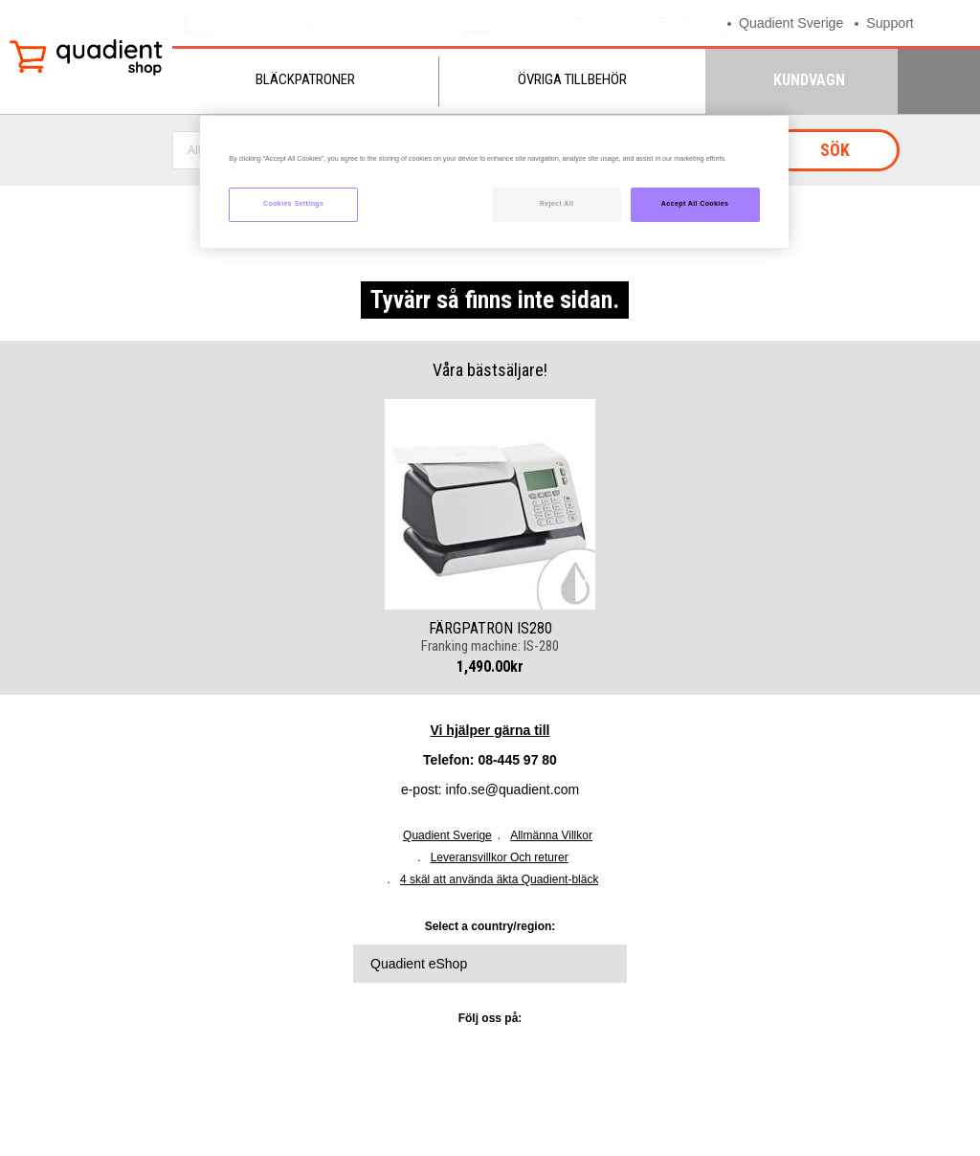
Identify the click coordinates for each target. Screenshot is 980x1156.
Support (898, 22)
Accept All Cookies (695, 204)
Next (612, 504)
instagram (411, 1108)
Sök (835, 150)
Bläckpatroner (305, 79)
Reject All (557, 204)
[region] (494, 182)
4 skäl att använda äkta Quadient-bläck (499, 879)
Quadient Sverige (794, 22)
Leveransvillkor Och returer (499, 857)
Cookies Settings (293, 204)
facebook (517, 1055)
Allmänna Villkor (551, 835)
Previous (367, 504)
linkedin (411, 1055)
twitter (464, 1055)
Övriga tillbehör (572, 79)
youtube (569, 1055)
